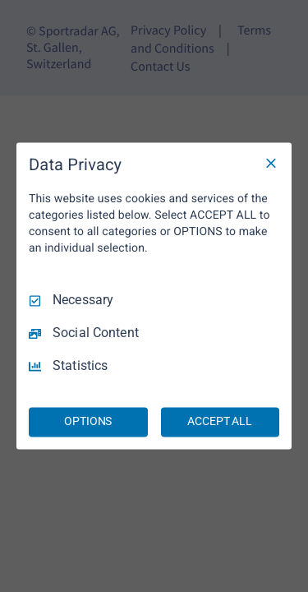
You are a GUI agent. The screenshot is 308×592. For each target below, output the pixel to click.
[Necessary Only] (271, 162)
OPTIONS (88, 421)
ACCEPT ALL (219, 421)
